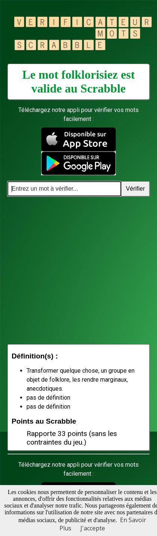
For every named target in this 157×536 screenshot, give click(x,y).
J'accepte (92, 528)
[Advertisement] (70, 270)
